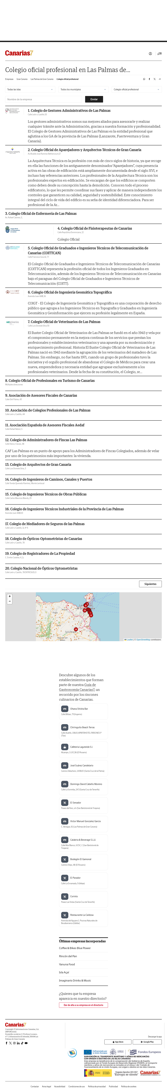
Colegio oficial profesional (67, 79)
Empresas (9, 79)
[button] (91, 615)
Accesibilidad (59, 1086)
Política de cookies (128, 1086)
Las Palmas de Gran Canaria (42, 79)
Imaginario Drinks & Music (75, 980)
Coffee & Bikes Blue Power (75, 948)
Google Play (152, 1042)
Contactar (35, 1086)
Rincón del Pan (68, 956)
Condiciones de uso (76, 1086)
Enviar (94, 99)
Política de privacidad (97, 1086)
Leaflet (128, 640)
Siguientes (150, 584)
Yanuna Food (67, 964)
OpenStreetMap (143, 640)
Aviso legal (46, 1086)
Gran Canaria (22, 79)
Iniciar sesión (150, 54)
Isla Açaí (64, 972)
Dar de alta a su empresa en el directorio (83, 1005)
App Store (134, 1042)
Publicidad (113, 1086)
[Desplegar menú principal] (160, 54)
